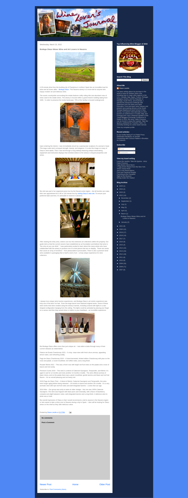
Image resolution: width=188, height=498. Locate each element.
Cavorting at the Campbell (126, 174)
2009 (121, 263)
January (124, 222)
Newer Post (45, 484)
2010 (121, 260)
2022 (121, 195)
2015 (121, 245)
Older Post (104, 484)
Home (75, 484)
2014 (121, 248)
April (123, 210)
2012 (121, 254)
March (123, 214)
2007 (121, 270)
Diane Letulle (124, 88)
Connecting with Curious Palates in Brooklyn (132, 138)
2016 (121, 242)
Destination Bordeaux (124, 136)
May (123, 207)
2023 (121, 192)
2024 (121, 189)
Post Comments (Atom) (58, 489)
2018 (121, 235)
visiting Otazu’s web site (86, 193)
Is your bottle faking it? (125, 135)
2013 (121, 251)
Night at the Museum (124, 176)
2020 (121, 229)
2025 (121, 186)
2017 (121, 239)
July (123, 204)
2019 (121, 232)
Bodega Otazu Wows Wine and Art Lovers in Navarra (133, 217)
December (125, 198)
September (125, 201)
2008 (121, 267)
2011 (121, 257)
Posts (121, 149)
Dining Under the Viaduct (126, 178)
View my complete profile (126, 127)
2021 (121, 226)
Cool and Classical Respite (126, 172)
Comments (123, 152)
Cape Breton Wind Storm (126, 165)
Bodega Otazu (64, 89)
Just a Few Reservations (125, 170)
